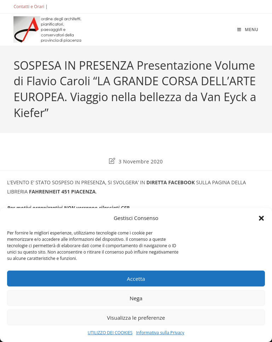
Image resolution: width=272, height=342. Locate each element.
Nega (136, 298)
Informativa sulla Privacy (160, 333)
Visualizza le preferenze (136, 317)
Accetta (136, 278)
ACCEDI (60, 7)
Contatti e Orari (28, 7)
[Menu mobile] (248, 30)
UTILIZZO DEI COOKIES (110, 333)
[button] (261, 218)
